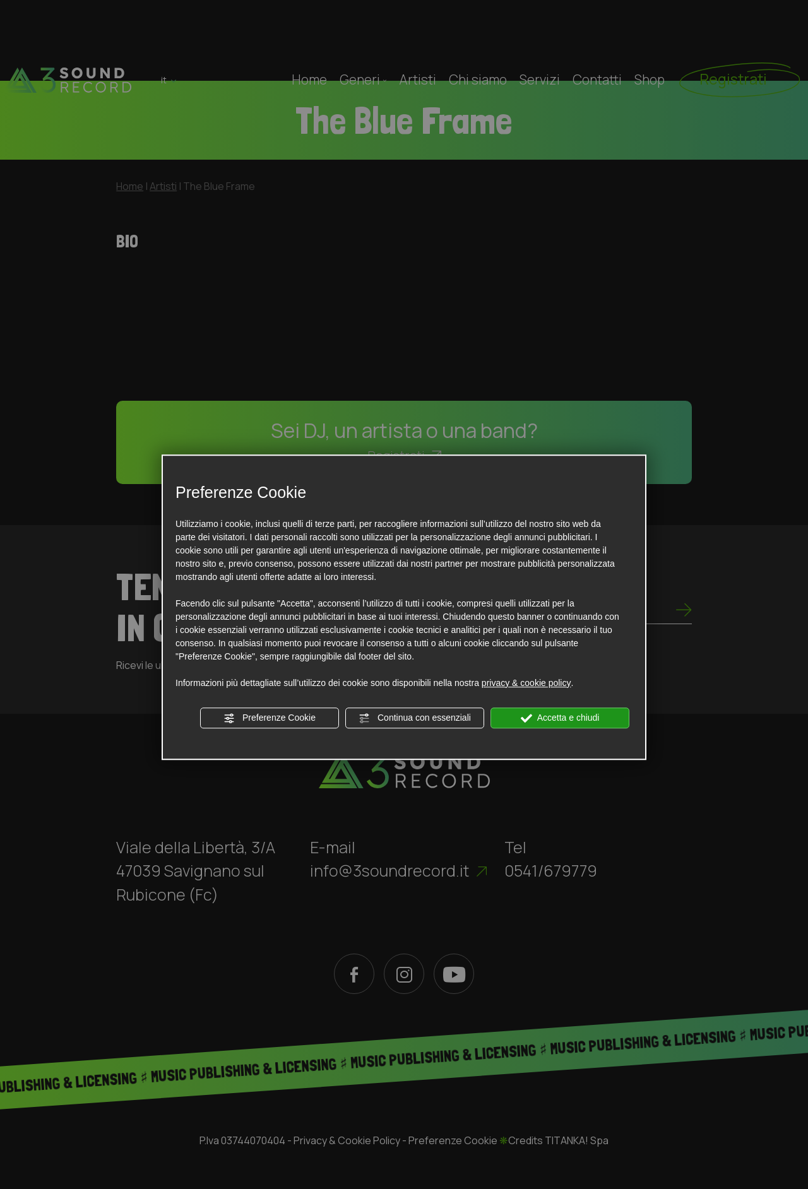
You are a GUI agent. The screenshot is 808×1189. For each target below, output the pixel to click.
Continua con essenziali (415, 718)
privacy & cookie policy (526, 683)
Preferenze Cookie (269, 718)
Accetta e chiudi (560, 718)
